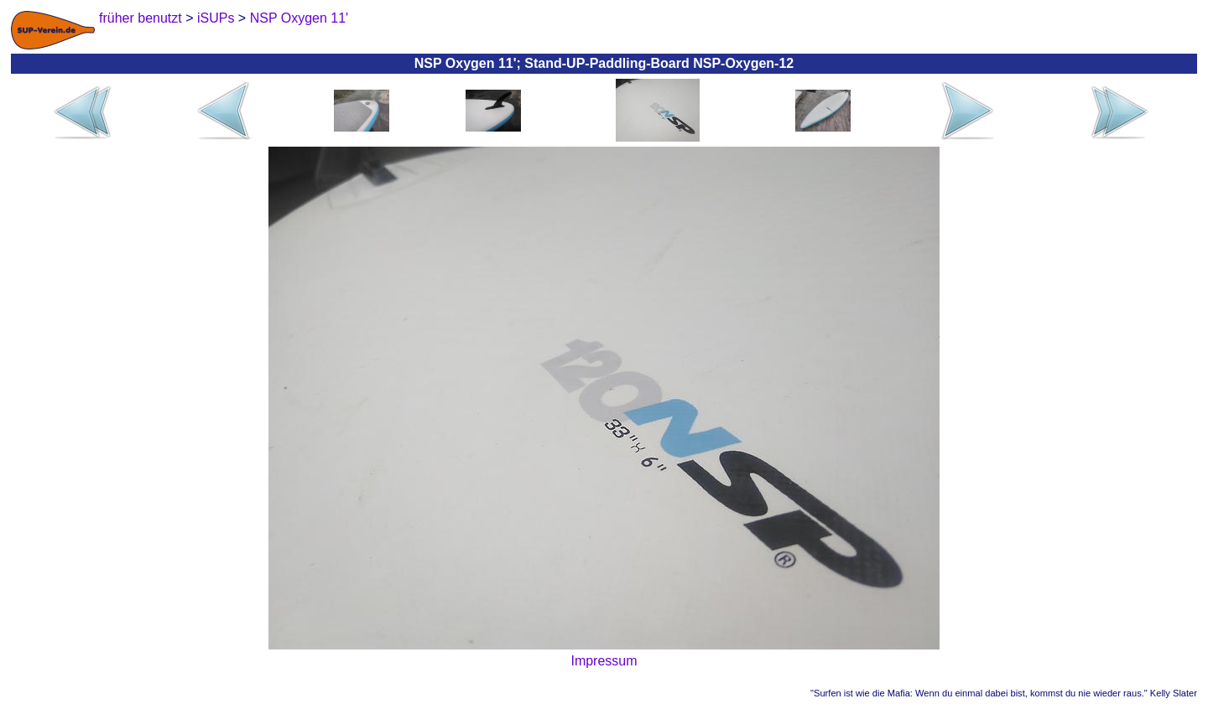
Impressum (603, 661)
